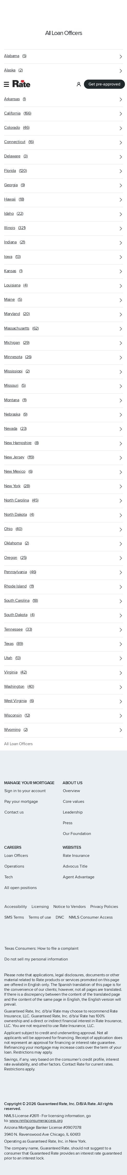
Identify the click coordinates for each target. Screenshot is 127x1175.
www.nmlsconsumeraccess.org (36, 1120)
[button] (6, 9)
